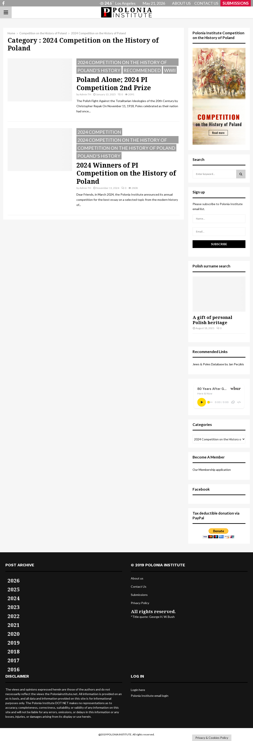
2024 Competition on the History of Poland (122, 63)
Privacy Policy (140, 603)
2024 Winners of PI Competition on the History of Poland (126, 173)
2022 (14, 616)
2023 (14, 607)
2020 (14, 633)
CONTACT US (206, 3)
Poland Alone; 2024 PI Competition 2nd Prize (113, 83)
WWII (170, 70)
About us (137, 578)
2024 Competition (99, 132)
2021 (14, 624)
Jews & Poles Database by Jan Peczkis (218, 364)
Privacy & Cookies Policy (211, 737)
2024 (14, 598)
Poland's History (98, 70)
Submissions (139, 595)
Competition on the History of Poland (126, 148)
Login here (138, 690)
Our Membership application (212, 469)
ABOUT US (181, 3)
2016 (14, 669)
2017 (14, 660)
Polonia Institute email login (149, 695)
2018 (14, 651)
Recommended (142, 70)
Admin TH (85, 94)
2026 (14, 580)
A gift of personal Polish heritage (212, 319)
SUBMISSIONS (236, 3)
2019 (14, 642)
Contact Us (138, 586)
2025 (14, 589)
